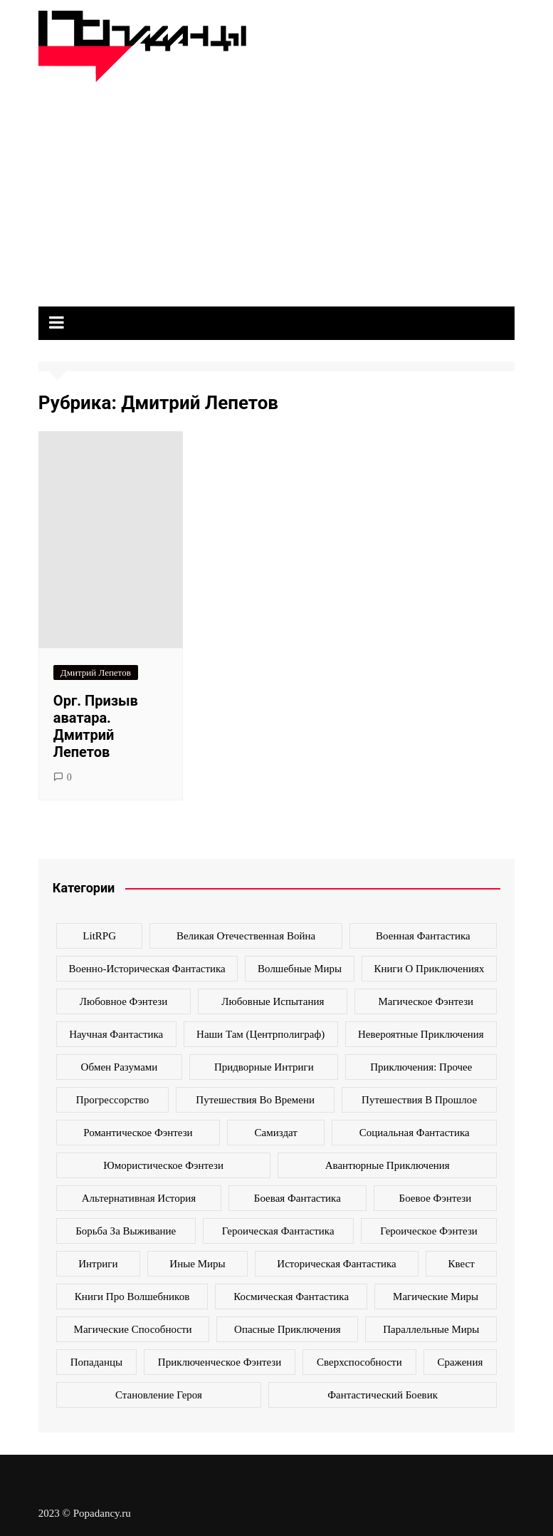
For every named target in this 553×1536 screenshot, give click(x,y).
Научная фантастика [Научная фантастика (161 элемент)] (116, 1034)
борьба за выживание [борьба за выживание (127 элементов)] (125, 1231)
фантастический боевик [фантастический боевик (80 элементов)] (382, 1395)
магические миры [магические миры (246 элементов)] (435, 1296)
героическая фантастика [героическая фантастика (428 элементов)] (278, 1231)
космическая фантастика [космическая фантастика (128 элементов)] (291, 1296)
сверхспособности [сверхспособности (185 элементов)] (359, 1362)
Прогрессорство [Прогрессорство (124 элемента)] (112, 1099)
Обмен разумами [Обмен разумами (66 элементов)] (119, 1067)
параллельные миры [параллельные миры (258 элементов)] (431, 1329)
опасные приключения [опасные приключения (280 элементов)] (287, 1329)
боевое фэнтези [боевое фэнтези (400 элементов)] (435, 1198)
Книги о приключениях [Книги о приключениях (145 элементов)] (429, 968)
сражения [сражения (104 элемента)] (460, 1362)
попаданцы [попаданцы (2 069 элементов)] (96, 1362)
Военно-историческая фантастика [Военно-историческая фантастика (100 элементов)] (147, 968)
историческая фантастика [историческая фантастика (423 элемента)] (336, 1263)
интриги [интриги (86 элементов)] (97, 1263)
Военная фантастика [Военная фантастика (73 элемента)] (423, 936)
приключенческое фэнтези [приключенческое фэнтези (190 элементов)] (220, 1362)
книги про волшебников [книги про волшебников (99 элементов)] (132, 1296)
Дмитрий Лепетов (95, 672)
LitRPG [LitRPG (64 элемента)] (99, 936)
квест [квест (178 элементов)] (461, 1263)
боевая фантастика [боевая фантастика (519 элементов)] (297, 1198)
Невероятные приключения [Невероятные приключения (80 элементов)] (421, 1034)
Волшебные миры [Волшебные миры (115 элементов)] (300, 968)
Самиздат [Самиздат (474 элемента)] (276, 1132)
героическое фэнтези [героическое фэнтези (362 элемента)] (429, 1231)
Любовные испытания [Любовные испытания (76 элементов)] (272, 1001)
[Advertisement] (276, 189)
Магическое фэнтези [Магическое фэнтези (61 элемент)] (425, 1001)
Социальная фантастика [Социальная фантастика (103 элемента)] (414, 1132)
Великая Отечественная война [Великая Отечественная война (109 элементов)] (246, 936)
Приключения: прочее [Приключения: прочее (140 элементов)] (421, 1067)
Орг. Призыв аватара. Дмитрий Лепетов (95, 726)
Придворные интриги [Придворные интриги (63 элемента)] (264, 1067)
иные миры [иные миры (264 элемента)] (197, 1263)
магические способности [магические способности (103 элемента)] (133, 1329)
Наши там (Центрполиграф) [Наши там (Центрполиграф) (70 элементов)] (260, 1034)
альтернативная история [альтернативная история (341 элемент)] (139, 1198)
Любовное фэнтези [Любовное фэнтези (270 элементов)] (123, 1001)
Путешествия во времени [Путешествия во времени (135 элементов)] (255, 1099)
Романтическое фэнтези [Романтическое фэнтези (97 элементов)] (137, 1132)
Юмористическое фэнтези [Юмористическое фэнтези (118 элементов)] (163, 1165)
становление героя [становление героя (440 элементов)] (158, 1395)
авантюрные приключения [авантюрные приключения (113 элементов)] (387, 1165)
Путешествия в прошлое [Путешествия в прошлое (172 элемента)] (419, 1099)
